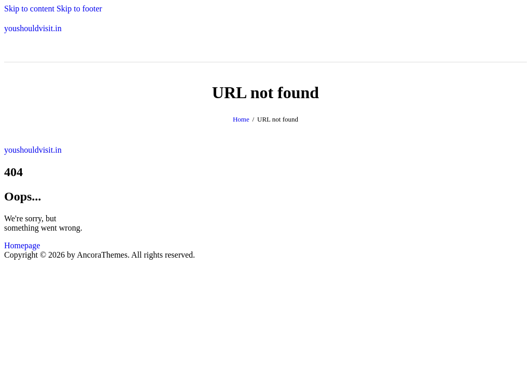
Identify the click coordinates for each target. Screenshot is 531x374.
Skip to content (29, 8)
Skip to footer (79, 8)
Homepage (22, 245)
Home (241, 119)
